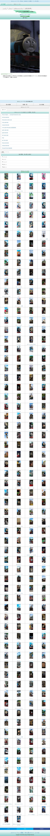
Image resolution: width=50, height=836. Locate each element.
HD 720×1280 (5, 140)
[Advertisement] (25, 89)
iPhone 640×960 (5, 143)
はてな (8, 828)
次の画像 (41, 104)
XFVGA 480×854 (5, 117)
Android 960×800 (5, 125)
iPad (3, 137)
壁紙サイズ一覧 (17, 4)
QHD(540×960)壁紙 (25, 16)
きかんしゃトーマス (25, 14)
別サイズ (4, 109)
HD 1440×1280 (5, 135)
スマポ (3, 4)
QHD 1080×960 (5, 130)
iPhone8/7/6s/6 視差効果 (7, 148)
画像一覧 (25, 104)
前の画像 (8, 104)
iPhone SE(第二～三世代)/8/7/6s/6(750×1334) (11, 114)
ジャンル (9, 4)
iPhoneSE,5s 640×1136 (7, 119)
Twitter (25, 828)
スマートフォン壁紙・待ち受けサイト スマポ (25, 832)
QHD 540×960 (5, 132)
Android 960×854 (5, 145)
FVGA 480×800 (5, 122)
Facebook (41, 828)
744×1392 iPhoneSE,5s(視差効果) (9, 127)
